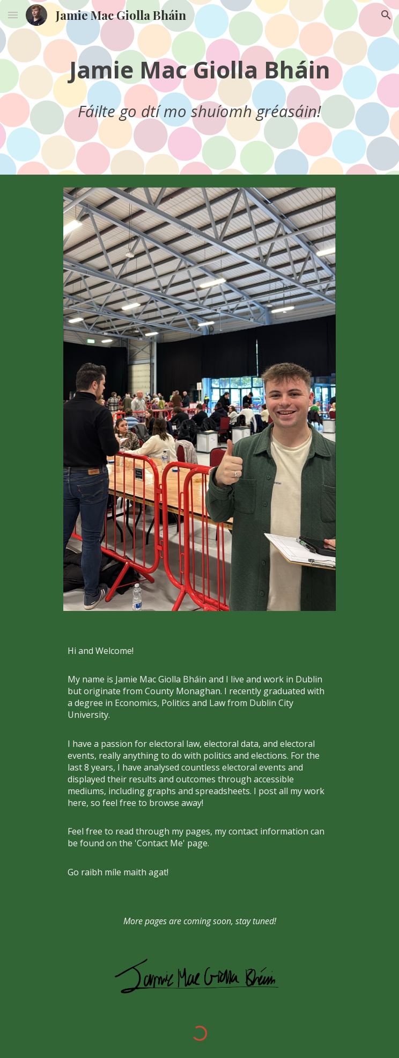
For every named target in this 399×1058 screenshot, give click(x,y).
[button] (13, 15)
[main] (199, 87)
